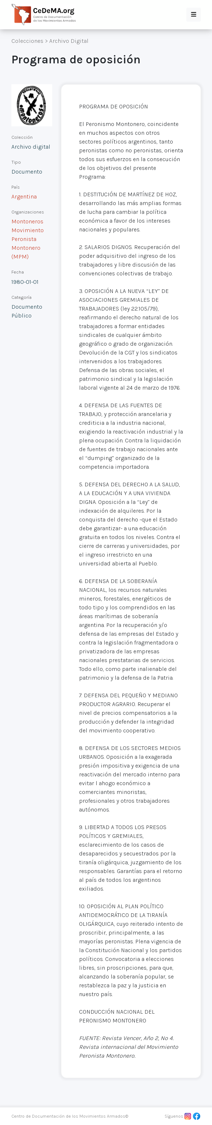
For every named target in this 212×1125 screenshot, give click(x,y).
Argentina (24, 196)
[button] (193, 15)
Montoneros (27, 221)
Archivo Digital (69, 40)
